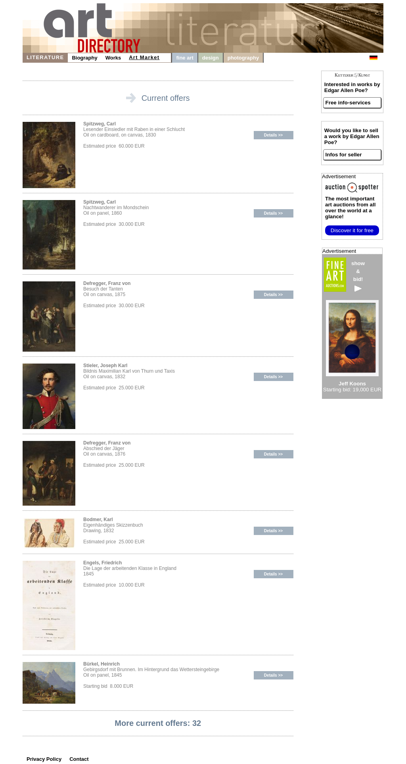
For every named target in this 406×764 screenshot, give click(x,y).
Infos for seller (344, 155)
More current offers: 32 (158, 723)
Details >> (273, 135)
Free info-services (348, 103)
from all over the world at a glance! (350, 207)
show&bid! (358, 276)
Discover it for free (352, 230)
